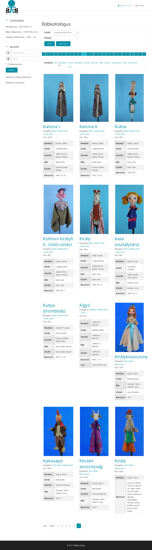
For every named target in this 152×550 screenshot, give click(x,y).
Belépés (12, 70)
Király (85, 239)
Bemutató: (133, 62)
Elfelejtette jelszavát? (15, 82)
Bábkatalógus (125, 6)
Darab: (87, 62)
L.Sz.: (70, 66)
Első (45, 525)
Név (55, 62)
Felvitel (139, 6)
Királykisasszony (131, 356)
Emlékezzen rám (14, 64)
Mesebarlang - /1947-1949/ (18, 26)
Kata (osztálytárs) (127, 241)
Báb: (101, 62)
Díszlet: (107, 62)
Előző (52, 525)
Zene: (125, 62)
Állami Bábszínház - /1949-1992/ (22, 32)
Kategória (63, 62)
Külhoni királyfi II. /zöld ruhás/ (58, 241)
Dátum (71, 62)
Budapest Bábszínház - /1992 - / (21, 37)
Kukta (120, 126)
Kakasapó (53, 461)
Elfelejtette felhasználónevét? (18, 77)
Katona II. (88, 126)
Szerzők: (94, 62)
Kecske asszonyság (91, 463)
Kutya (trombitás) (54, 308)
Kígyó (84, 305)
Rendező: (79, 62)
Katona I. (52, 126)
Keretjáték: (116, 62)
